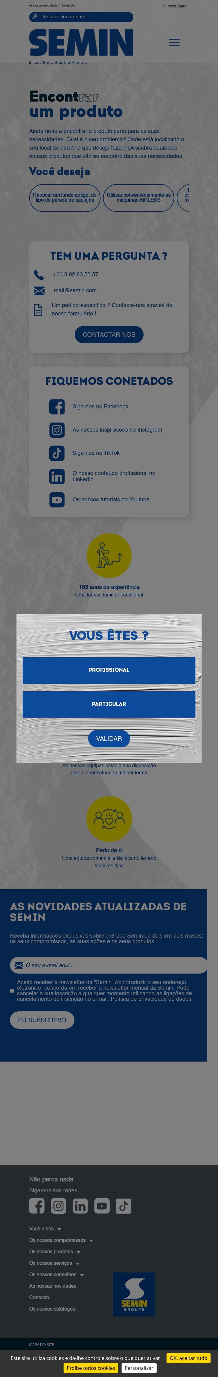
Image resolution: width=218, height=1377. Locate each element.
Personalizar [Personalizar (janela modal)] (139, 1368)
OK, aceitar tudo (188, 1358)
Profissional (109, 670)
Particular (109, 704)
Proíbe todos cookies (91, 1368)
